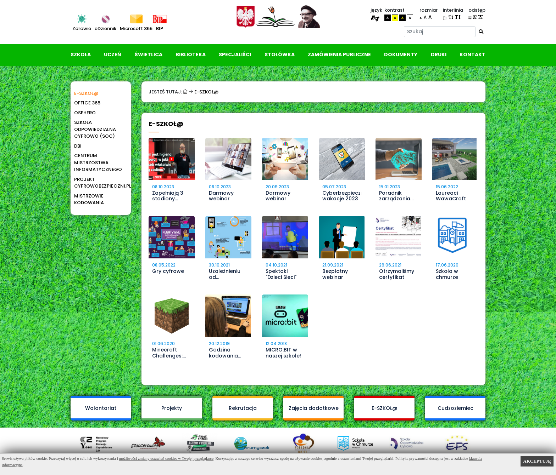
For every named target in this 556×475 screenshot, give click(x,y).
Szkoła (81, 54)
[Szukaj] (440, 31)
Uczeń (112, 54)
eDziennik (105, 28)
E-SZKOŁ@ (86, 93)
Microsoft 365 (136, 28)
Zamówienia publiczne (339, 54)
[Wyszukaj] (481, 31)
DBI (78, 146)
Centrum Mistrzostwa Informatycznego (98, 162)
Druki (438, 54)
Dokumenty (400, 54)
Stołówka (280, 54)
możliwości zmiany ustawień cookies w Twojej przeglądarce (166, 458)
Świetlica (148, 54)
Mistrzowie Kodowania (89, 199)
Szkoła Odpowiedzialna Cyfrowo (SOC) (95, 129)
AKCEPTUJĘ (537, 461)
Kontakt (472, 54)
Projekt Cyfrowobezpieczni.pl (99, 183)
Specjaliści (235, 54)
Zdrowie (81, 28)
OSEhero (85, 112)
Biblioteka (191, 54)
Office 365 (87, 102)
